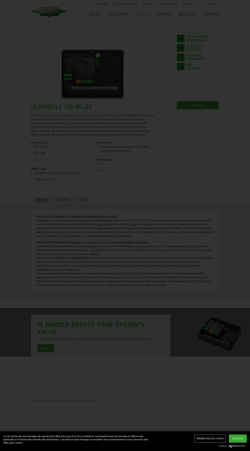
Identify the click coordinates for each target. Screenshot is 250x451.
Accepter (237, 438)
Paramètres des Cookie (210, 438)
